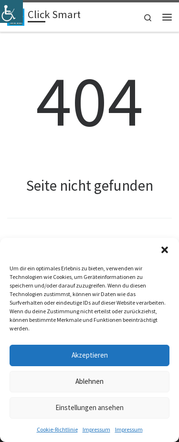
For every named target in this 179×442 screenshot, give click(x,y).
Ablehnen (89, 381)
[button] (164, 250)
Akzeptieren (90, 355)
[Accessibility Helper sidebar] (11, 11)
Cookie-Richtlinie (57, 429)
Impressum (96, 429)
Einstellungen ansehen (89, 407)
